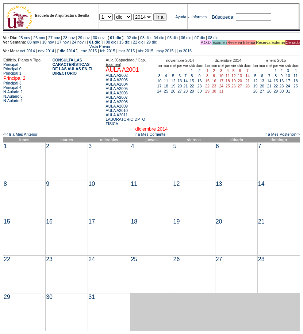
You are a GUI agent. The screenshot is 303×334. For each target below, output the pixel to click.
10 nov (48, 42)
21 (185, 86)
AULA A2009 (117, 106)
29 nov (83, 37)
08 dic (213, 37)
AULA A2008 (117, 102)
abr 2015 (145, 51)
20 (179, 86)
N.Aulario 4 (13, 100)
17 (159, 86)
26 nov (39, 37)
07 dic (200, 37)
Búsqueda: (223, 17)
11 (166, 81)
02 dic (132, 37)
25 (166, 91)
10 (159, 81)
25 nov (24, 37)
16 (199, 81)
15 (192, 81)
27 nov (54, 37)
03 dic (145, 37)
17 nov (63, 42)
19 (173, 86)
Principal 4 (12, 87)
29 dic (151, 42)
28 (185, 91)
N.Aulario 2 (13, 92)
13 (179, 81)
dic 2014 (67, 51)
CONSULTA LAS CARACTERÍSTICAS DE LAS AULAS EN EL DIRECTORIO (72, 66)
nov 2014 (46, 51)
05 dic (172, 37)
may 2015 (165, 51)
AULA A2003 (117, 80)
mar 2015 (126, 51)
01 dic (115, 37)
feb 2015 (107, 51)
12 (173, 81)
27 (179, 91)
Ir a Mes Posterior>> (282, 134)
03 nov (33, 42)
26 (173, 91)
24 (159, 91)
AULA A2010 (117, 110)
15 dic (124, 42)
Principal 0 (12, 69)
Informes (199, 17)
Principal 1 (12, 73)
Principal (10, 64)
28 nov (69, 37)
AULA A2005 (117, 88)
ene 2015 (89, 51)
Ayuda (180, 17)
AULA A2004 (117, 84)
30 (199, 91)
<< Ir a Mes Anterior (20, 134)
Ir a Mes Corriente (149, 134)
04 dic (159, 37)
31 (288, 91)
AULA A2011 (117, 115)
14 (185, 81)
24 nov (78, 42)
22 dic (138, 42)
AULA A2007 (117, 97)
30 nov (98, 37)
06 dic (186, 37)
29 (192, 91)
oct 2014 (27, 51)
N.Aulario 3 (13, 96)
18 (166, 86)
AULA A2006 (117, 93)
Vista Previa (56, 46)
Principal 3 (12, 83)
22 (192, 86)
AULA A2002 (117, 75)
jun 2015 (184, 51)
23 (199, 86)
